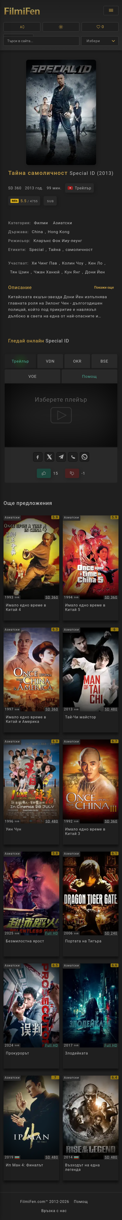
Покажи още (104, 287)
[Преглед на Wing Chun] (31, 792)
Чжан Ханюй (47, 272)
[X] (49, 457)
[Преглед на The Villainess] (91, 1016)
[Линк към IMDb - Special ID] (24, 201)
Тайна (55, 249)
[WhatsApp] (84, 457)
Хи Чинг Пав (44, 263)
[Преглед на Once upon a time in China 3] (91, 792)
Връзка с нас (54, 1211)
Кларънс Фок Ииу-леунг (57, 240)
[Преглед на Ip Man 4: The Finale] (31, 1128)
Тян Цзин (19, 272)
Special (36, 249)
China (37, 231)
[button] (21, 27)
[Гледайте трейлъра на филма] (79, 188)
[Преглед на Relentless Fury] (31, 904)
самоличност (79, 249)
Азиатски (62, 222)
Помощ (81, 1201)
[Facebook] (37, 457)
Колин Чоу (73, 263)
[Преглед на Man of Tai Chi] (91, 680)
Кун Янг (72, 272)
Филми (41, 222)
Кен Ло (95, 263)
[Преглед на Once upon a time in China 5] (91, 568)
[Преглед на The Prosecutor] (31, 1016)
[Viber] (72, 457)
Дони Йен (95, 272)
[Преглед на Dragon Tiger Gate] (91, 904)
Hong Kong (59, 231)
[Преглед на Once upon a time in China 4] (31, 568)
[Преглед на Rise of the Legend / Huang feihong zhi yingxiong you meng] (91, 1128)
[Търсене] (41, 41)
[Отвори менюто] (111, 10)
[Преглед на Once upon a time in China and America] (31, 680)
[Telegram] (61, 457)
